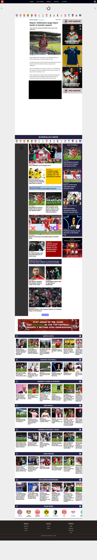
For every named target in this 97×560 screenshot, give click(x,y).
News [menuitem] (31, 1)
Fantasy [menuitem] (56, 1)
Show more (45, 314)
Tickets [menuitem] (64, 1)
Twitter (70, 526)
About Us (26, 526)
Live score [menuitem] (40, 1)
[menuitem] (14, 1)
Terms (48, 526)
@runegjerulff (41, 19)
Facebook (71, 528)
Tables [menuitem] (48, 1)
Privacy (48, 528)
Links (71, 532)
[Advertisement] (72, 278)
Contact (26, 528)
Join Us (26, 530)
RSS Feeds (70, 530)
